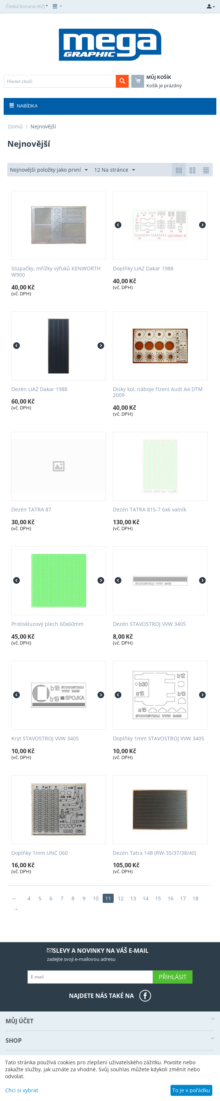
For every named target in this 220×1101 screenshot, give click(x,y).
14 (145, 898)
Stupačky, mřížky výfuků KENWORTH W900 (55, 272)
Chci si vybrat (21, 1090)
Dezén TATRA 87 (31, 510)
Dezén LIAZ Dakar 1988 (39, 389)
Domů (15, 126)
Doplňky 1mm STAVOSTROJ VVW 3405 (158, 739)
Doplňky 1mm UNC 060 (39, 853)
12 (121, 898)
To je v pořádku (191, 1090)
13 (133, 898)
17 (183, 898)
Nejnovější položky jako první (49, 170)
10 (96, 898)
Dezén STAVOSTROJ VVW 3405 (149, 624)
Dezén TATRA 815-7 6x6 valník (149, 510)
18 (195, 898)
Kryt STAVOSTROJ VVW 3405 (45, 739)
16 (170, 898)
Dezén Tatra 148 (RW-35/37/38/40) (154, 853)
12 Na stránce (114, 170)
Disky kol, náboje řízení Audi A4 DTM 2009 (158, 392)
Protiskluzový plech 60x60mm (47, 624)
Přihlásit (173, 977)
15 (158, 898)
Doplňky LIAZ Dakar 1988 (143, 269)
